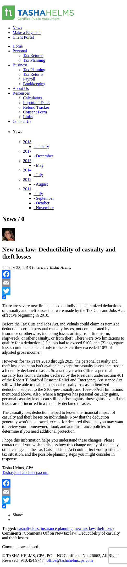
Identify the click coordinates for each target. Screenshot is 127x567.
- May (39, 165)
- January (41, 146)
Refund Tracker (36, 107)
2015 (27, 160)
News (17, 28)
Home (18, 46)
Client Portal (23, 37)
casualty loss (28, 528)
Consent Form (35, 112)
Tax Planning (34, 60)
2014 (27, 170)
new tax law (85, 528)
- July (38, 175)
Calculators (32, 98)
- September (44, 198)
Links (27, 116)
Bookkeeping (34, 84)
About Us (21, 88)
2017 (27, 151)
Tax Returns (33, 55)
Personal (20, 51)
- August (41, 184)
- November (44, 207)
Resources (21, 93)
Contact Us (22, 121)
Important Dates (36, 102)
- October (41, 203)
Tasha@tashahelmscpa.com (25, 472)
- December (43, 156)
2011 (27, 189)
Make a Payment (27, 32)
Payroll (29, 79)
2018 (27, 142)
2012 (27, 179)
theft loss (104, 528)
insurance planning (57, 528)
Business (20, 65)
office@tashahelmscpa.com (70, 560)
